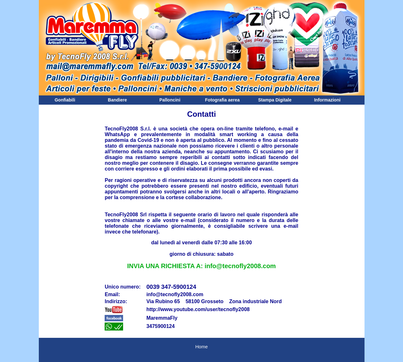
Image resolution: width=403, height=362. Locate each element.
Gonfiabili (65, 99)
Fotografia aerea (222, 99)
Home (201, 346)
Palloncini (169, 99)
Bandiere (117, 99)
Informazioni (327, 99)
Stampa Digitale (274, 99)
